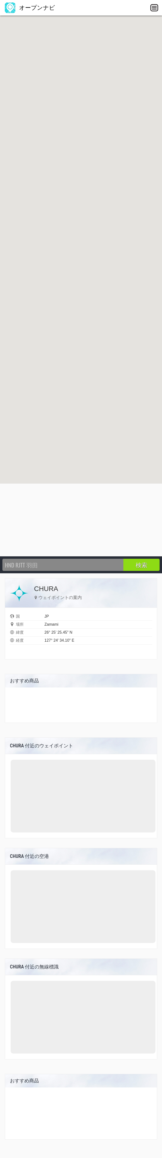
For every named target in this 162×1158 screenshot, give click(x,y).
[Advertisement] (81, 520)
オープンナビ (30, 7)
